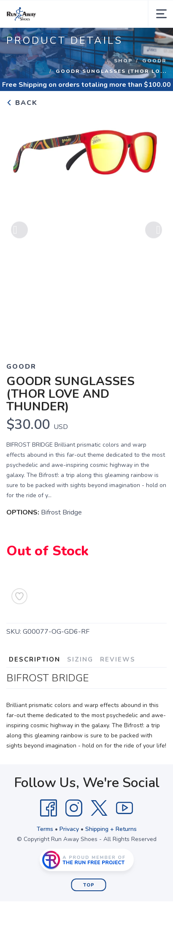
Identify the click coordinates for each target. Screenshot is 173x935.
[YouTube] (124, 808)
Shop (123, 60)
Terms (45, 829)
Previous (19, 230)
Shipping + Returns (111, 829)
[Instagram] (73, 808)
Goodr (154, 60)
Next (153, 230)
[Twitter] (99, 808)
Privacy (69, 829)
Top (89, 885)
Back (22, 102)
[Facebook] (48, 808)
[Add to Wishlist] (19, 596)
